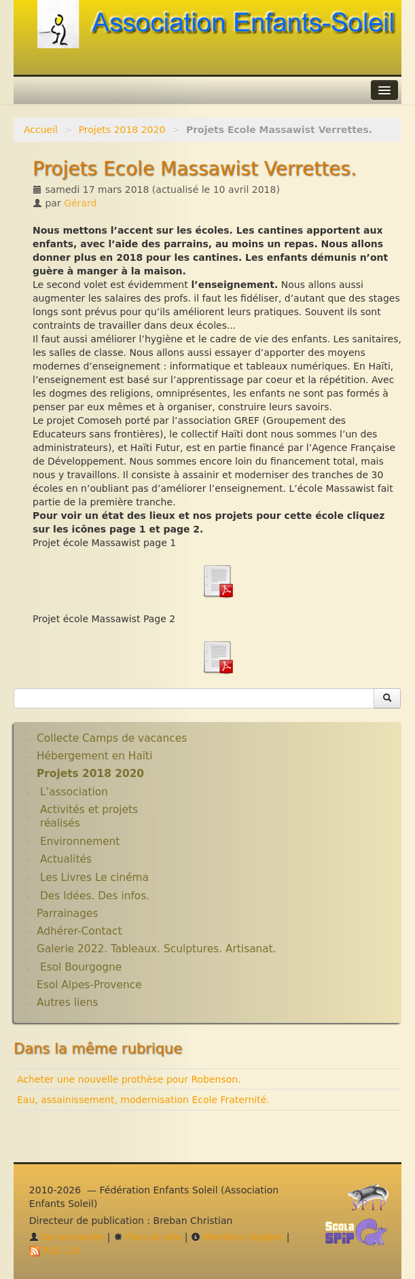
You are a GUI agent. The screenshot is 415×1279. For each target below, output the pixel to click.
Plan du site (147, 1236)
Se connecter (67, 1236)
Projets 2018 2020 (122, 129)
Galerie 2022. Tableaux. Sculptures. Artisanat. (156, 949)
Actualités (66, 859)
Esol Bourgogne (81, 967)
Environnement (80, 841)
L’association (74, 792)
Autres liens (67, 1002)
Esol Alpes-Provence (89, 985)
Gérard (80, 203)
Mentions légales (237, 1236)
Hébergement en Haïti (94, 756)
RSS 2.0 (54, 1250)
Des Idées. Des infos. (94, 896)
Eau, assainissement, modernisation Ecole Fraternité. (143, 1099)
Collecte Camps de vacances (112, 738)
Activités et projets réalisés (89, 816)
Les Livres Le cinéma (94, 877)
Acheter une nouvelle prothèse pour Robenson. (129, 1079)
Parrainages (67, 913)
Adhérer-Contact (79, 931)
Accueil (41, 129)
